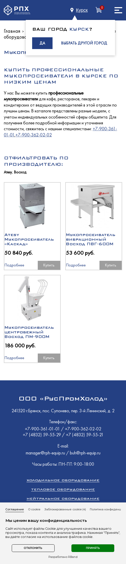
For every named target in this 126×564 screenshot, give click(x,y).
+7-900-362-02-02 (33, 135)
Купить (49, 265)
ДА (42, 43)
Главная (12, 31)
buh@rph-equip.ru (85, 453)
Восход (20, 172)
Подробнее (14, 265)
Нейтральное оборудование (63, 498)
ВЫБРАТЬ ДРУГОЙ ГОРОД (84, 43)
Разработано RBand (63, 557)
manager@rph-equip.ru (45, 453)
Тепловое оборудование (63, 489)
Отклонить (33, 548)
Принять (93, 548)
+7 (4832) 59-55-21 (85, 435)
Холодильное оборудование (63, 480)
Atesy (8, 172)
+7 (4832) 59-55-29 (42, 435)
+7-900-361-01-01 (43, 429)
